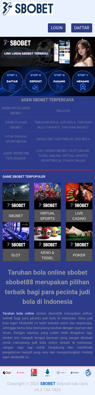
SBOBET (16, 216)
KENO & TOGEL (47, 255)
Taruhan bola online (18, 313)
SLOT (16, 255)
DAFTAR (81, 27)
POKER (79, 255)
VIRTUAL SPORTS (47, 216)
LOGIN (57, 27)
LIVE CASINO (79, 216)
